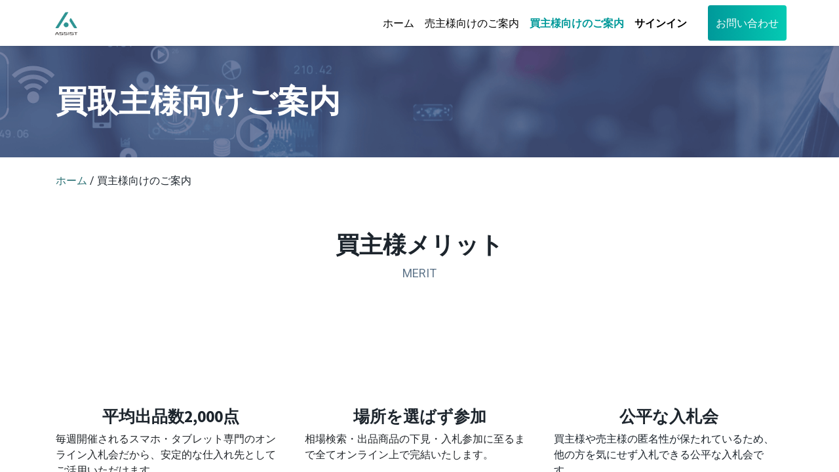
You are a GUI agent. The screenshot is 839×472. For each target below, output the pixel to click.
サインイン (657, 23)
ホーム (71, 180)
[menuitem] (395, 23)
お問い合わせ (743, 23)
